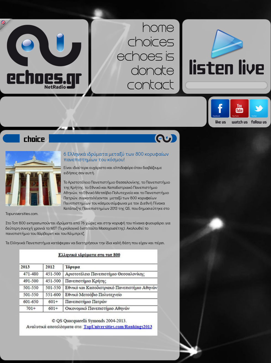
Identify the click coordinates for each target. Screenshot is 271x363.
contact (150, 86)
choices (151, 43)
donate (152, 72)
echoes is (145, 58)
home (158, 29)
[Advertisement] (103, 111)
